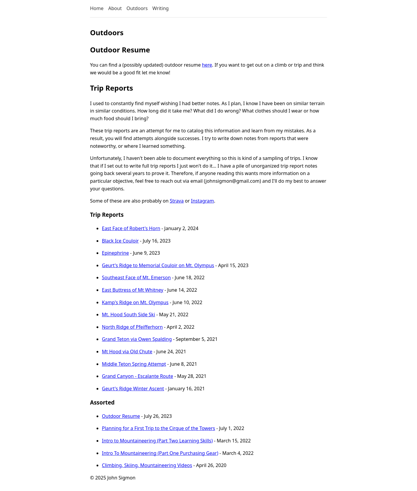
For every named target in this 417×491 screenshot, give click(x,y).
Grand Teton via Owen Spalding (137, 339)
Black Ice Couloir (120, 241)
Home (97, 8)
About (115, 8)
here (207, 65)
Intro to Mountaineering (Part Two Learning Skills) (157, 440)
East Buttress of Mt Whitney (132, 290)
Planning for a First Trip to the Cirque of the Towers (158, 428)
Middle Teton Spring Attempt (134, 364)
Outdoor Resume (121, 416)
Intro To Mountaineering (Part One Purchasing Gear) (160, 453)
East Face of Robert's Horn (131, 228)
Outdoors (137, 8)
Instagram (202, 201)
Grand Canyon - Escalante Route (137, 376)
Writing (161, 8)
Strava (177, 201)
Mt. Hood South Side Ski (128, 314)
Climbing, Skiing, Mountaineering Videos (147, 465)
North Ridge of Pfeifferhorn (132, 327)
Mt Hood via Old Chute (127, 351)
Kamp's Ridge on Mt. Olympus (135, 302)
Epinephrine (115, 253)
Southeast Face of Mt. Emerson (136, 277)
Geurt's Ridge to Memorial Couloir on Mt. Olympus (158, 265)
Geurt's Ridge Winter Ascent (133, 388)
